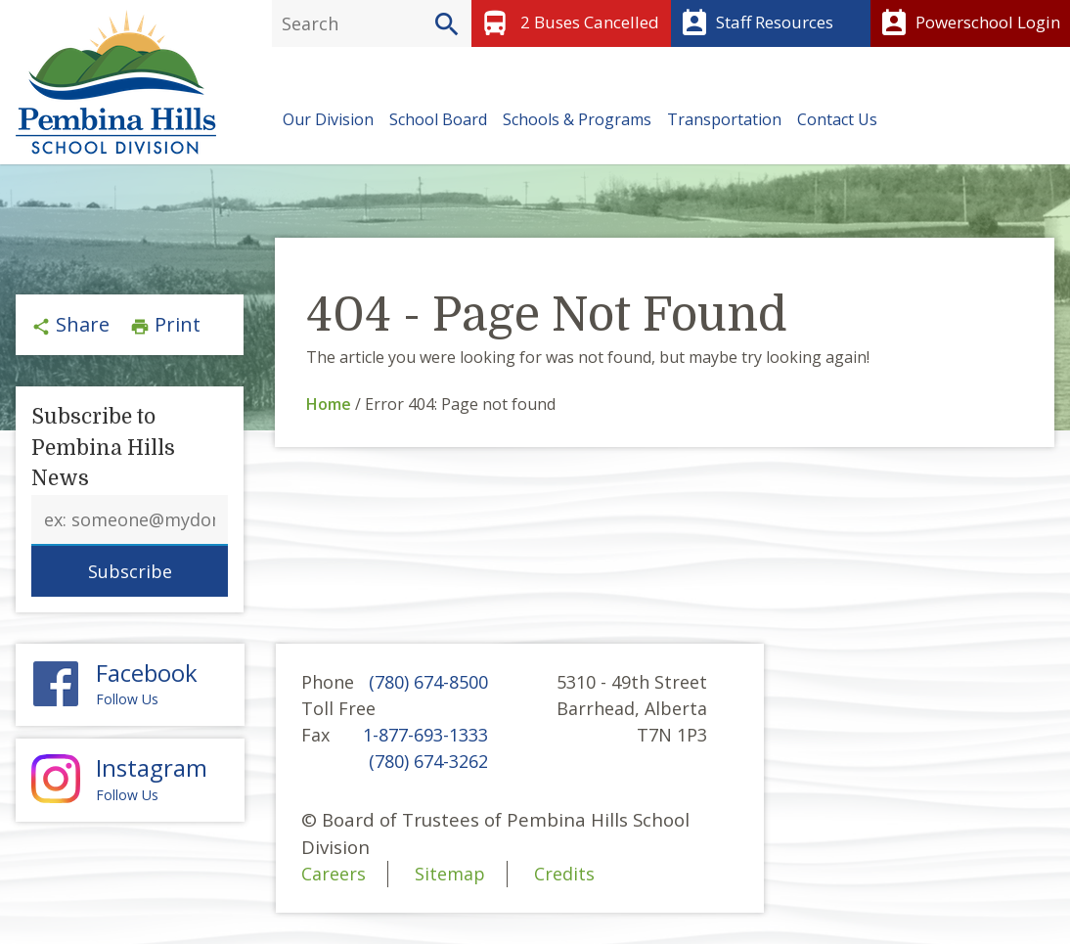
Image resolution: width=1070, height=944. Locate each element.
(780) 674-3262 (428, 761)
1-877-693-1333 (425, 734)
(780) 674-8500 (428, 682)
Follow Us (130, 684)
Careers (333, 873)
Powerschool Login (967, 23)
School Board (438, 119)
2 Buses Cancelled (567, 23)
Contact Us (837, 119)
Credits (564, 873)
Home (328, 404)
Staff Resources (754, 23)
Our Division (328, 119)
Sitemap (450, 873)
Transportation (724, 119)
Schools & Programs (577, 119)
